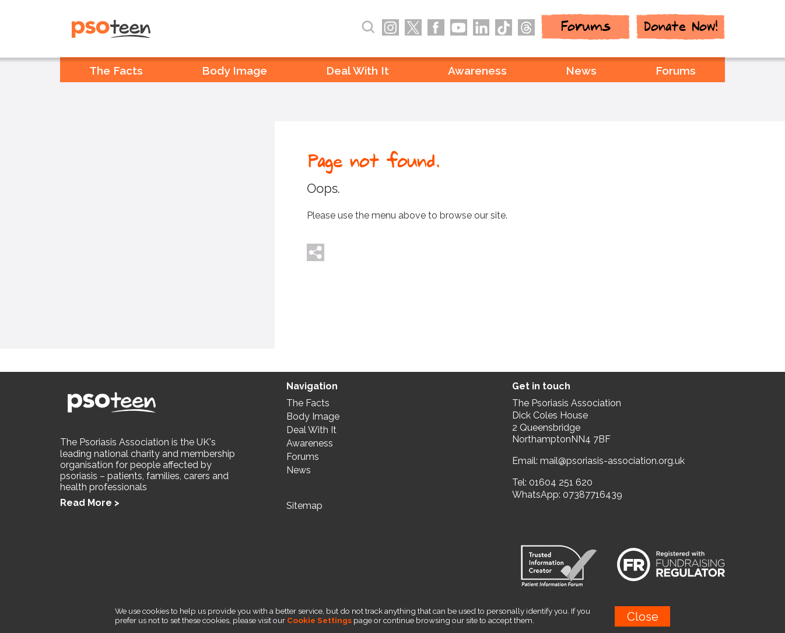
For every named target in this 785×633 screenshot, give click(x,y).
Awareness (477, 70)
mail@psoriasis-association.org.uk (612, 460)
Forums (676, 70)
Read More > (90, 502)
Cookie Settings (319, 620)
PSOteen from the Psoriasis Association (136, 29)
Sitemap (304, 505)
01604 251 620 (561, 482)
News (581, 70)
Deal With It (357, 70)
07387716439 (592, 494)
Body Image (234, 70)
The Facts (116, 70)
